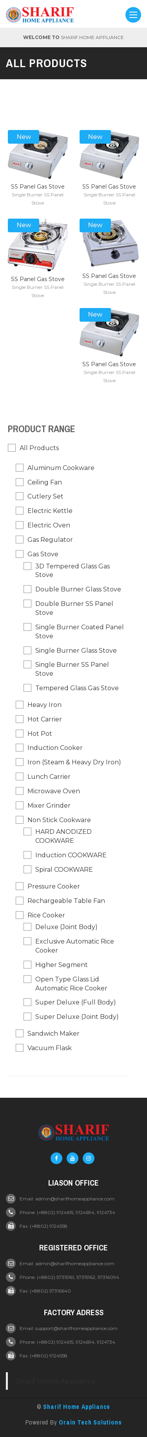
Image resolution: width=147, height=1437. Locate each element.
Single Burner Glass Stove (76, 650)
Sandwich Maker (53, 1033)
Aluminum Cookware (60, 468)
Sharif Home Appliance (56, 1381)
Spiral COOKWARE (64, 869)
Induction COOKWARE (71, 855)
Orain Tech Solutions (90, 1422)
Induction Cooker (55, 747)
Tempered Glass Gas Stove (77, 688)
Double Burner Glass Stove (78, 589)
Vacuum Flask (49, 1048)
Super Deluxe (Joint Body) (77, 1016)
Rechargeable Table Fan (66, 901)
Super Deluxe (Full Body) (75, 1002)
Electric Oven (48, 525)
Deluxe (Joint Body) (66, 927)
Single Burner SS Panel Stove (72, 669)
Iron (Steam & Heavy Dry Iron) (74, 762)
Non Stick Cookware (59, 820)
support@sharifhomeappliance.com (76, 1328)
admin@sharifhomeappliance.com (74, 1199)
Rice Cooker (46, 915)
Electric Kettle (50, 511)
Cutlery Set (45, 496)
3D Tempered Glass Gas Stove (72, 571)
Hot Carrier (44, 719)
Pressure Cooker (53, 886)
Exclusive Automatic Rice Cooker (74, 946)
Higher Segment (61, 965)
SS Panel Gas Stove (38, 186)
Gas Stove (42, 554)
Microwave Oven (53, 791)
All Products (39, 448)
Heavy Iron (44, 705)
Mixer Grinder (49, 805)
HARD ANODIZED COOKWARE (63, 836)
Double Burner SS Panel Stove (74, 608)
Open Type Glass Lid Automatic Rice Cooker (71, 984)
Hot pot (39, 733)
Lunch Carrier (49, 776)
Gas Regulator (50, 539)
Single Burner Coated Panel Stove (79, 631)
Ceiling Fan (44, 482)
